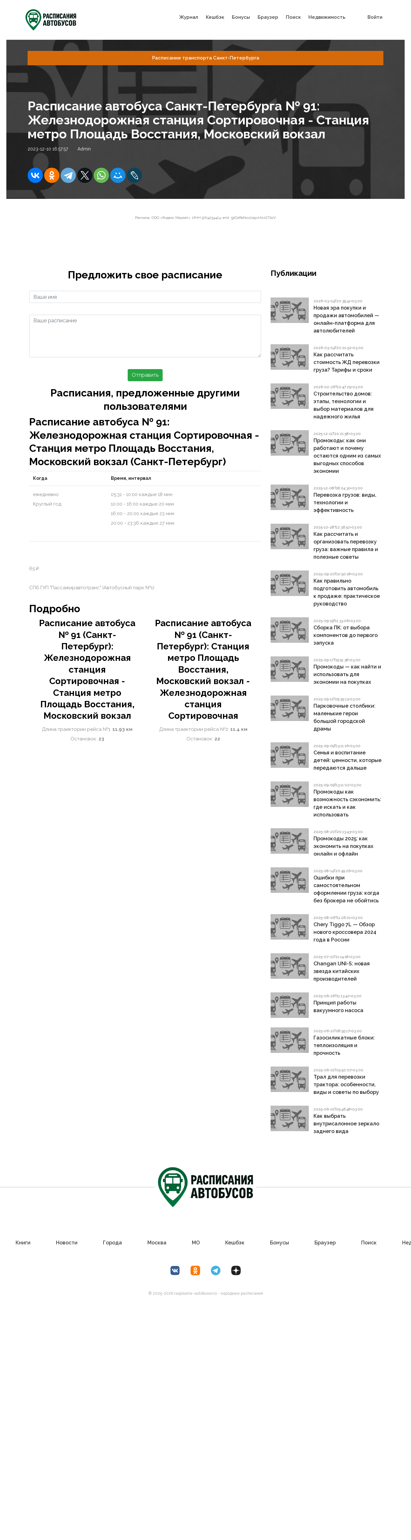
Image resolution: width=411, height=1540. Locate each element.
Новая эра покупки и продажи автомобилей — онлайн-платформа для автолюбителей (346, 319)
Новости (66, 1243)
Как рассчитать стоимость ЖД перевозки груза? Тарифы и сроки (346, 362)
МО (196, 1243)
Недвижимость (326, 17)
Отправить (145, 375)
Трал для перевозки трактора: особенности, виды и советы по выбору (346, 1084)
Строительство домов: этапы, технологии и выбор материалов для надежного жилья (343, 405)
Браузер (268, 17)
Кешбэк (215, 17)
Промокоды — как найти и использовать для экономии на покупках (347, 674)
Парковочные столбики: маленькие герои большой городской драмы (344, 717)
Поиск (293, 17)
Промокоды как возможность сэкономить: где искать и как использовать (347, 803)
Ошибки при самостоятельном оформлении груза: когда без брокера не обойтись (346, 889)
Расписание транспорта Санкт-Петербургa (205, 58)
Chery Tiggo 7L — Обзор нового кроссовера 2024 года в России (344, 932)
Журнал (188, 17)
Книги (23, 1243)
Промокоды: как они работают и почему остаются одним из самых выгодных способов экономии (347, 456)
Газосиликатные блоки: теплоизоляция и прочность (344, 1045)
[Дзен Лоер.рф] (236, 1270)
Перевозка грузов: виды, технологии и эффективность (344, 502)
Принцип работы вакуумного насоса (338, 1006)
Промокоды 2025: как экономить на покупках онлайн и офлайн (343, 846)
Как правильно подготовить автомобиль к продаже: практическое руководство (346, 592)
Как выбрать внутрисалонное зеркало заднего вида (346, 1123)
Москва (156, 1243)
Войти (374, 17)
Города (112, 1243)
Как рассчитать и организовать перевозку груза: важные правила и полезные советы (345, 545)
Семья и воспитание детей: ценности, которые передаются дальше (347, 760)
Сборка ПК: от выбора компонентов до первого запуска (345, 635)
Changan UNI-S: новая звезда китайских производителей (341, 971)
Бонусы (241, 17)
